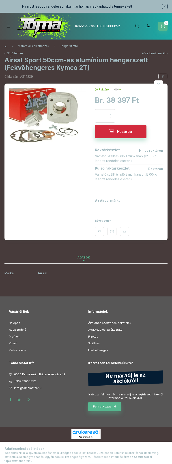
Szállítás (94, 343)
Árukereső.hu (86, 437)
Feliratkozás (102, 406)
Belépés (14, 323)
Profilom (14, 336)
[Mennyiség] (103, 115)
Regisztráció (17, 329)
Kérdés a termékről (112, 231)
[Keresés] (137, 26)
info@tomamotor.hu (27, 388)
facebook (10, 399)
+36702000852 (108, 26)
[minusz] (111, 119)
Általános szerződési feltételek (109, 323)
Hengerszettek (70, 46)
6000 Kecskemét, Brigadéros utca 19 (39, 374)
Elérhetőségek (98, 350)
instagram (19, 399)
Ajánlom (124, 231)
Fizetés (93, 336)
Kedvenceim (17, 350)
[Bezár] (165, 6)
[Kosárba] (120, 131)
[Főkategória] (6, 46)
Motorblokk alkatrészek (33, 46)
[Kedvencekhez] (158, 83)
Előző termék (15, 53)
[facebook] (162, 76)
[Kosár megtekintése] (163, 26)
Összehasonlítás (99, 231)
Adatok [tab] (83, 257)
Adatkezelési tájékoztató (105, 329)
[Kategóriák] (8, 26)
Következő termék (154, 53)
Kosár (13, 343)
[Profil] (148, 26)
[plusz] (111, 112)
